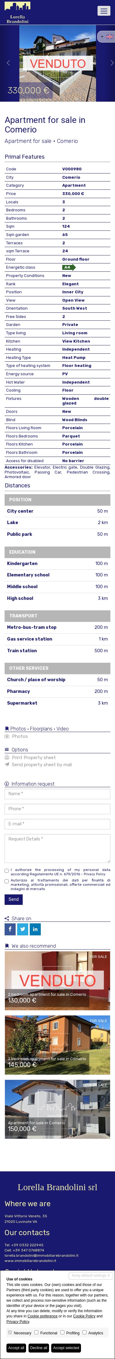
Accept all (16, 1348)
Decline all (38, 1348)
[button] (6, 63)
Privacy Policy (94, 874)
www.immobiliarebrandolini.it (30, 1261)
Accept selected (66, 1348)
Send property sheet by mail (38, 764)
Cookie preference (43, 1316)
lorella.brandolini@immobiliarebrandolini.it (42, 1255)
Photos (16, 736)
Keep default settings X (91, 1275)
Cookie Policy (84, 1316)
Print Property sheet (30, 757)
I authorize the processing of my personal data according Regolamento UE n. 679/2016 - (57, 872)
